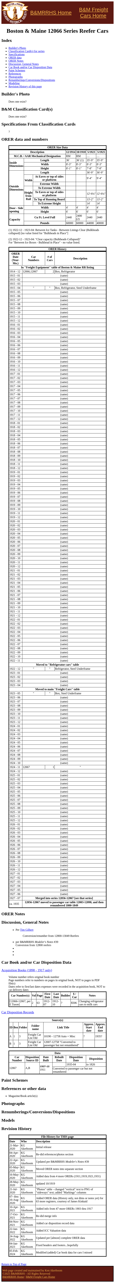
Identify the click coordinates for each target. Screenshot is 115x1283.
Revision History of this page (25, 86)
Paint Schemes (17, 70)
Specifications (17, 54)
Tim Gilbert (26, 929)
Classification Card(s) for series (27, 51)
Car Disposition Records (17, 1012)
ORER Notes (16, 60)
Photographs (16, 76)
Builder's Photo (17, 48)
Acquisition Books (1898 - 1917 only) (26, 970)
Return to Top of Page (13, 1264)
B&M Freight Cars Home (93, 13)
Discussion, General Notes (24, 64)
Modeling (14, 83)
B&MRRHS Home (51, 12)
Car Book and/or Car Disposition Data (30, 67)
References (15, 73)
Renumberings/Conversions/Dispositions (32, 80)
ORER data (15, 57)
